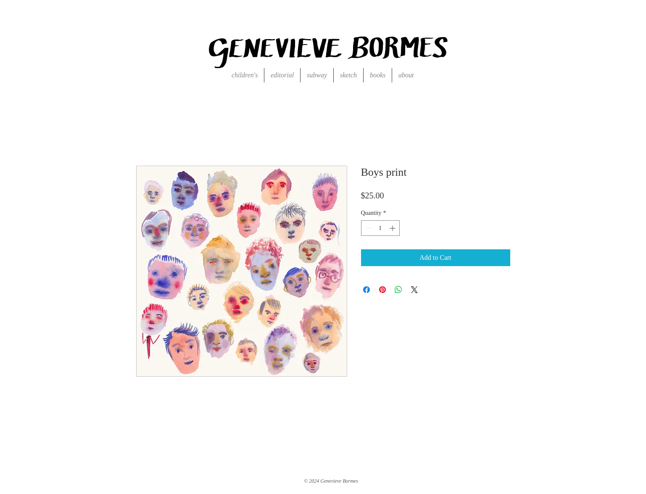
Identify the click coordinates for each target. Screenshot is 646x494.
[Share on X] (414, 290)
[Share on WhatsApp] (398, 290)
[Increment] (393, 228)
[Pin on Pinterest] (382, 290)
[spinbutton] (380, 228)
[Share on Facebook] (366, 290)
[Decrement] (367, 228)
